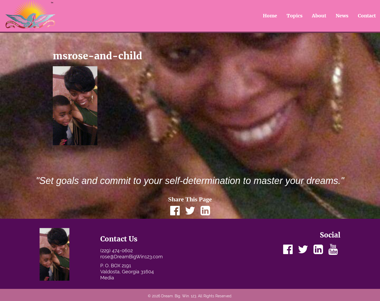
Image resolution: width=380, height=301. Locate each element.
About (319, 16)
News (342, 16)
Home (270, 16)
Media (107, 277)
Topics (295, 16)
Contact (367, 16)
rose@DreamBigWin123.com (131, 256)
